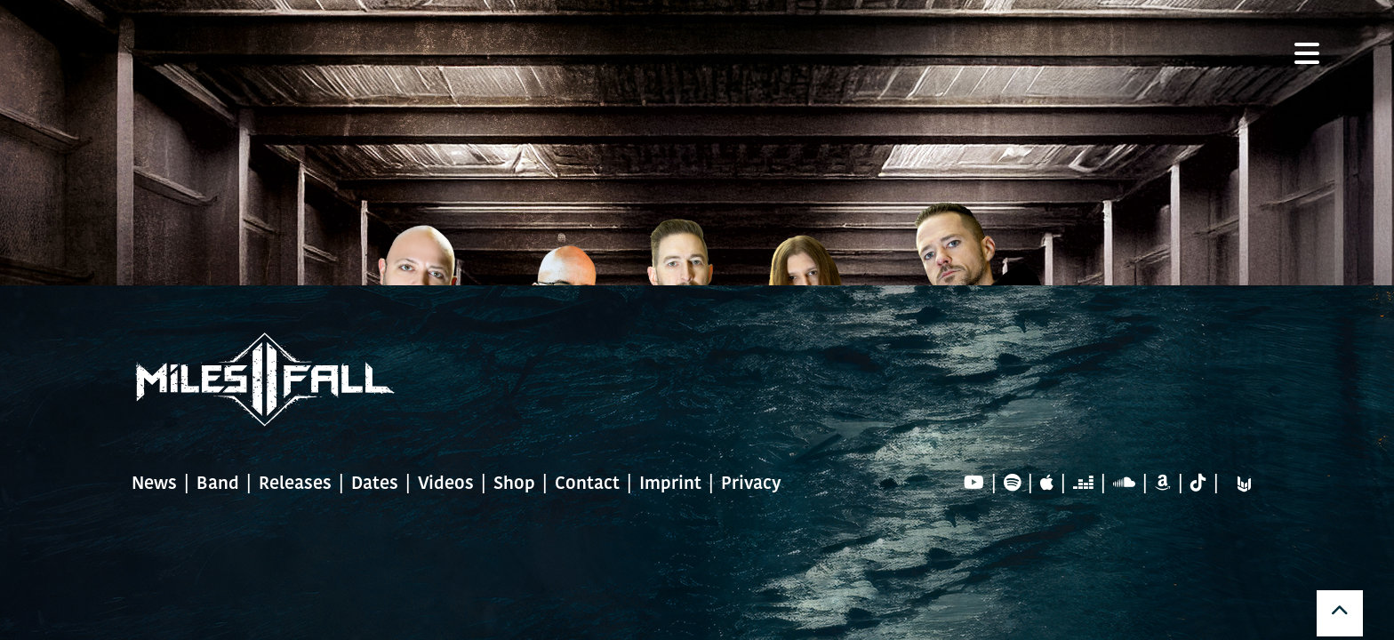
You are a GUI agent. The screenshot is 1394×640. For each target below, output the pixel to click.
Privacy (751, 484)
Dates (374, 484)
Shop (514, 484)
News (154, 484)
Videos (446, 484)
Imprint (670, 484)
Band (217, 484)
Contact (587, 484)
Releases (295, 484)
